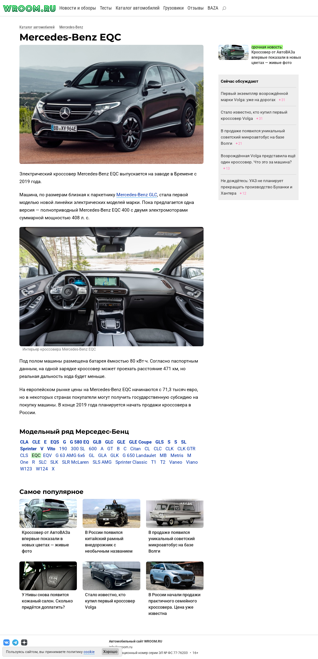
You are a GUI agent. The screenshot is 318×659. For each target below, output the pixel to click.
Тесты (106, 8)
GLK (114, 455)
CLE (36, 442)
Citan (135, 448)
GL (91, 455)
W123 (26, 469)
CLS (24, 455)
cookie (89, 652)
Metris (176, 455)
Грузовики (173, 8)
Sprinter (28, 448)
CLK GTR (186, 448)
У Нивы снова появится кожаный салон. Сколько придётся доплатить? (47, 601)
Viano (192, 462)
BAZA (213, 8)
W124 (42, 469)
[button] (25, 105)
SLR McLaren (75, 462)
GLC (109, 442)
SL (183, 442)
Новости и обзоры (77, 8)
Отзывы (195, 8)
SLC (42, 462)
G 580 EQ (79, 442)
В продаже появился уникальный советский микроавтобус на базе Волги (253, 137)
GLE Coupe (140, 442)
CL (147, 448)
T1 (153, 462)
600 (93, 448)
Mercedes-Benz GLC (136, 194)
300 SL (78, 448)
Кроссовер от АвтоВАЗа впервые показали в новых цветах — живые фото (276, 57)
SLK (54, 462)
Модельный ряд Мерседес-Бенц (74, 431)
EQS (55, 442)
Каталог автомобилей (137, 8)
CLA (24, 442)
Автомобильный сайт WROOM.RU (135, 641)
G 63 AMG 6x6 (70, 455)
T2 (162, 462)
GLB (97, 442)
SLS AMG (102, 462)
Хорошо (110, 651)
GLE (121, 442)
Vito (51, 448)
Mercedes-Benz (71, 27)
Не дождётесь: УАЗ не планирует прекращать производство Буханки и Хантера (256, 187)
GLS (159, 442)
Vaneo (175, 462)
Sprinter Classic (131, 462)
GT (110, 448)
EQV (47, 455)
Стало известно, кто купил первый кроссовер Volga (110, 601)
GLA (102, 455)
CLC (158, 448)
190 (63, 448)
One (24, 462)
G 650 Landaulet (139, 455)
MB (163, 455)
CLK (169, 448)
